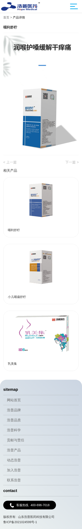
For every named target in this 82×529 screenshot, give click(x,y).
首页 (6, 17)
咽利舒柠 (14, 230)
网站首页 (14, 400)
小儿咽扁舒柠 (17, 297)
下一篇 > (72, 162)
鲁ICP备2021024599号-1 (20, 522)
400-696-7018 (29, 505)
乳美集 (12, 363)
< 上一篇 (10, 162)
